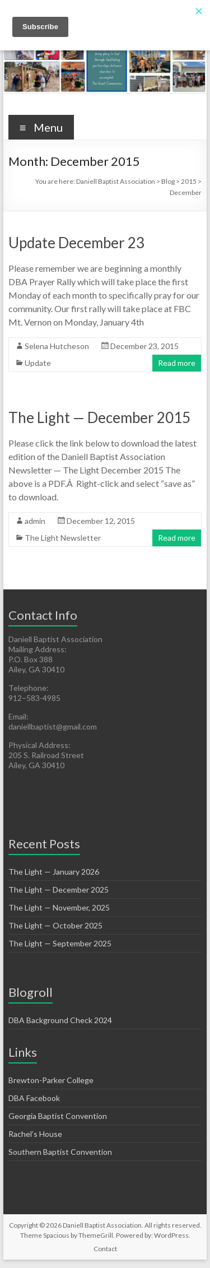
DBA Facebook (34, 1098)
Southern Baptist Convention (60, 1151)
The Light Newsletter (63, 537)
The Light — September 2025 (59, 943)
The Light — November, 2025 (59, 907)
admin (35, 521)
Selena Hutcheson (57, 346)
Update (38, 363)
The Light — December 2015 (99, 417)
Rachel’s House (35, 1134)
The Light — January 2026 (53, 871)
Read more (176, 363)
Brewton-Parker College (51, 1080)
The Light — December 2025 (58, 889)
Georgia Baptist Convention (57, 1116)
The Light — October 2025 (55, 925)
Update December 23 (76, 243)
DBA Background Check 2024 (60, 1020)
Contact (105, 1248)
